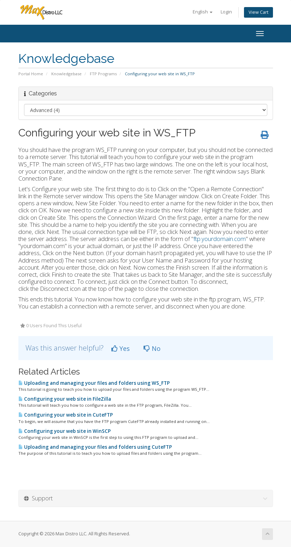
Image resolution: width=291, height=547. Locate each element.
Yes (120, 348)
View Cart (258, 12)
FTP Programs (103, 73)
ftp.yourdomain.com (219, 239)
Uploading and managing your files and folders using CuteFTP (95, 447)
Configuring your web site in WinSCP (64, 431)
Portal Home (30, 73)
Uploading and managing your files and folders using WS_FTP (94, 383)
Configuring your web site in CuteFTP (65, 415)
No (152, 348)
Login (226, 12)
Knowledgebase (66, 73)
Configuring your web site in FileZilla (64, 399)
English (203, 12)
